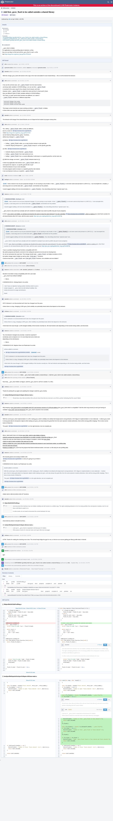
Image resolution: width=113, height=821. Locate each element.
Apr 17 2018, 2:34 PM (27, 175)
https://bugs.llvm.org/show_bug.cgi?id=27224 (18, 133)
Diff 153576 (23, 544)
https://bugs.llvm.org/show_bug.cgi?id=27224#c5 (18, 54)
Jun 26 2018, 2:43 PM (25, 311)
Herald (6, 569)
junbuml (30, 269)
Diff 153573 (23, 516)
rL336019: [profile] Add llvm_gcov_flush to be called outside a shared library (23, 38)
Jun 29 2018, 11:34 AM (25, 414)
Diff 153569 (23, 487)
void (5, 175)
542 (5, 506)
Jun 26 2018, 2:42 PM (25, 299)
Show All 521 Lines (31, 608)
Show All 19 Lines (30, 672)
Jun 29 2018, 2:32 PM (32, 544)
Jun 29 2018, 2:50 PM (84, 562)
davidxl (7, 30)
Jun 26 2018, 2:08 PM (46, 269)
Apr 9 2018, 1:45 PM (24, 64)
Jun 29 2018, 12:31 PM (26, 452)
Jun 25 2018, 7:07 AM (25, 194)
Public (13, 15)
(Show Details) (30, 265)
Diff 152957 (23, 263)
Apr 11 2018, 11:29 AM (23, 124)
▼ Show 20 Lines (41, 608)
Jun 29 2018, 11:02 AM (25, 386)
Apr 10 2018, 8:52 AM (25, 71)
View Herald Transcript (37, 569)
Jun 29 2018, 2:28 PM (25, 535)
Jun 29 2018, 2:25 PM (28, 499)
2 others (37, 269)
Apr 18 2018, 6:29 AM (29, 179)
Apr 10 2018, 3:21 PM (23, 80)
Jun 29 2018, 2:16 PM (32, 487)
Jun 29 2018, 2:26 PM (32, 516)
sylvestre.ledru (8, 67)
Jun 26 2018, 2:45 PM (25, 330)
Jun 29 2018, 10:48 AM (33, 372)
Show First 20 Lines (20, 608)
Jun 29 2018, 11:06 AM (26, 403)
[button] (111, 2)
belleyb (7, 179)
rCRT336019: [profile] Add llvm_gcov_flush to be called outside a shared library (24, 40)
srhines (7, 311)
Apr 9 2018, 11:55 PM (52, 67)
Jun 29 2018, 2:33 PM (27, 550)
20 (4, 398)
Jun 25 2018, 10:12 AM (23, 221)
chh (9, 19)
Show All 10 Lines (30, 680)
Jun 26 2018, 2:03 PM (32, 263)
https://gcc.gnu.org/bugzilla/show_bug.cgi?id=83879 (47, 216)
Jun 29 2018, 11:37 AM (23, 431)
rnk (6, 31)
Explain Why (74, 562)
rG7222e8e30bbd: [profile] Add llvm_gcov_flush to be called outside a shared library (25, 37)
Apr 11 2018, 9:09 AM (25, 115)
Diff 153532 (23, 372)
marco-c (7, 33)
